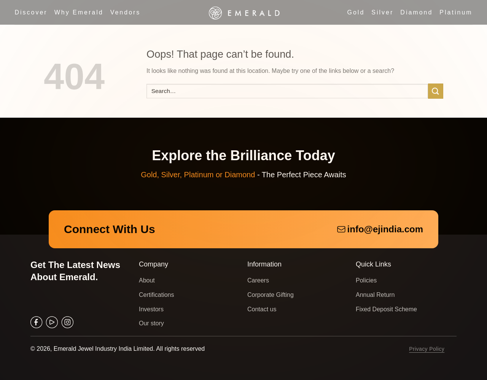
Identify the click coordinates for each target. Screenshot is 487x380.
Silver (382, 12)
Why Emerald (78, 12)
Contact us (261, 309)
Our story (151, 323)
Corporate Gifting (270, 295)
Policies (366, 280)
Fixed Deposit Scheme (386, 309)
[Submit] (435, 91)
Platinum (455, 12)
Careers (258, 280)
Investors (151, 309)
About (147, 280)
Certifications (156, 295)
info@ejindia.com (380, 229)
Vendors (125, 12)
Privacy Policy (426, 349)
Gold (356, 12)
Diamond (416, 12)
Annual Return (375, 295)
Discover (30, 12)
